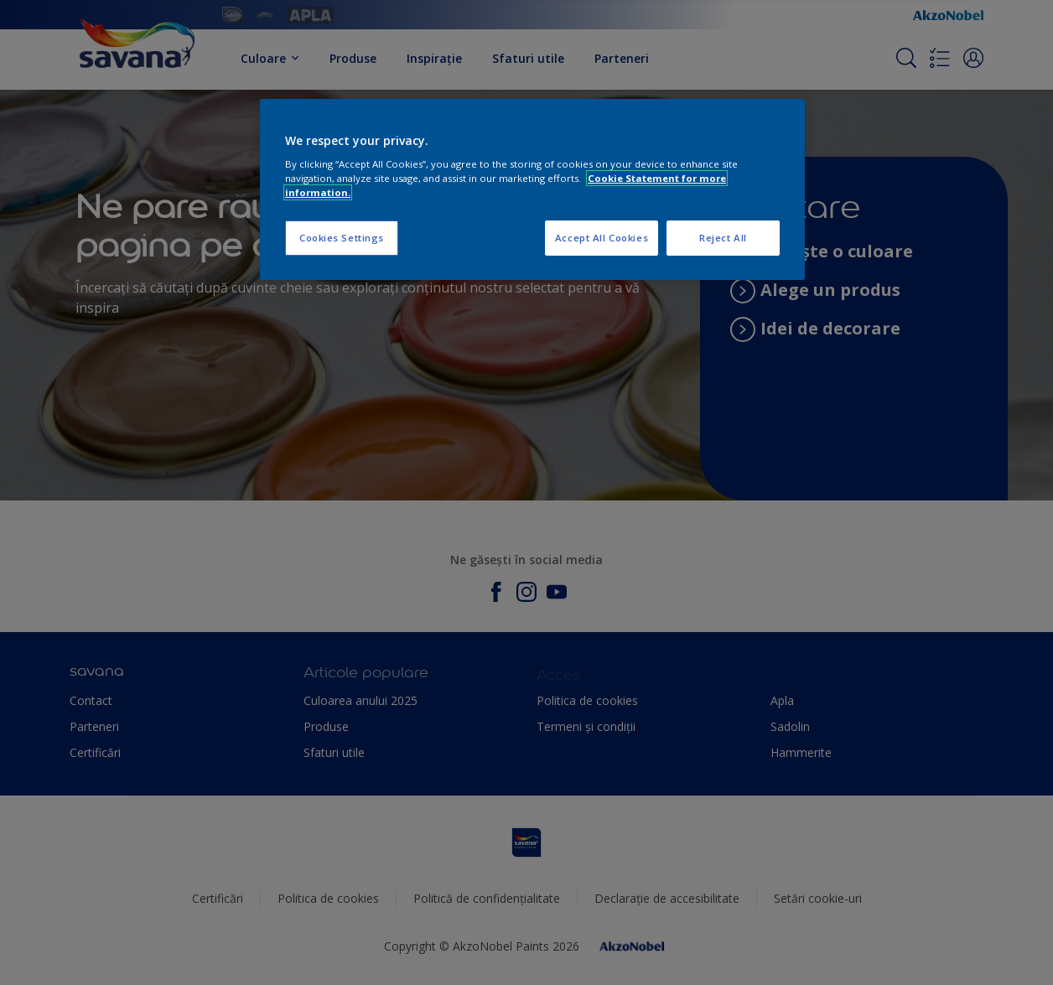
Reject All (723, 237)
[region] (532, 190)
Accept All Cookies (601, 237)
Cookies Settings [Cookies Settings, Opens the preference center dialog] (341, 237)
